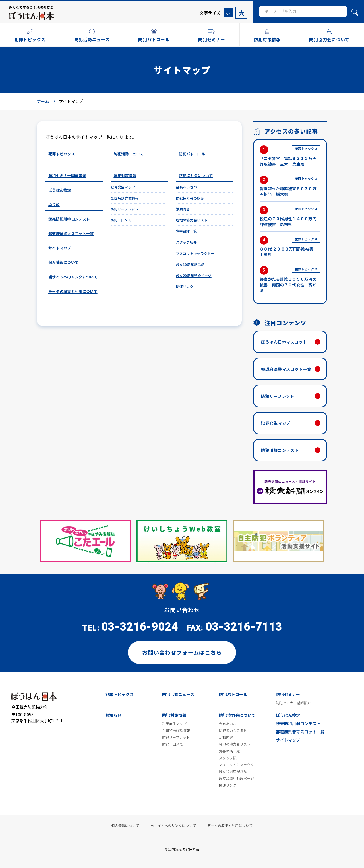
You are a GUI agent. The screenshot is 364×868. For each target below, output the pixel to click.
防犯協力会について (196, 175)
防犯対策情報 (124, 175)
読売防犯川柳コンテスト (69, 219)
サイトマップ (59, 248)
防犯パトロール (192, 154)
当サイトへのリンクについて (73, 277)
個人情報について (63, 262)
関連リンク (184, 286)
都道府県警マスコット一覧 (71, 233)
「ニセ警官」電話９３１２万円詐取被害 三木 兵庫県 (290, 156)
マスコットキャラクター (195, 253)
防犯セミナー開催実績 (67, 175)
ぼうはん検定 (59, 190)
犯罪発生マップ (123, 186)
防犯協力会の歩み (190, 198)
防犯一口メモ (121, 219)
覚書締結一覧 (186, 231)
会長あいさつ (186, 186)
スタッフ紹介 (186, 242)
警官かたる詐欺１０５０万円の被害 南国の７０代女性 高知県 (290, 279)
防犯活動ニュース (128, 154)
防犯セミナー (288, 694)
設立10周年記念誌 (190, 264)
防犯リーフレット (124, 208)
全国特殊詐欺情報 (124, 198)
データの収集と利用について (73, 291)
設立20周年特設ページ (194, 275)
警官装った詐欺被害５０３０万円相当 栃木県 (290, 186)
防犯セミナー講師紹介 (293, 703)
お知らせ (113, 715)
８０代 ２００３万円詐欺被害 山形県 (290, 246)
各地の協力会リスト (192, 219)
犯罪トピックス (61, 154)
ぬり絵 (54, 204)
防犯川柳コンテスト (280, 450)
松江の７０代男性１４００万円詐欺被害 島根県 (290, 216)
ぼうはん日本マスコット (284, 342)
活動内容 (183, 208)
